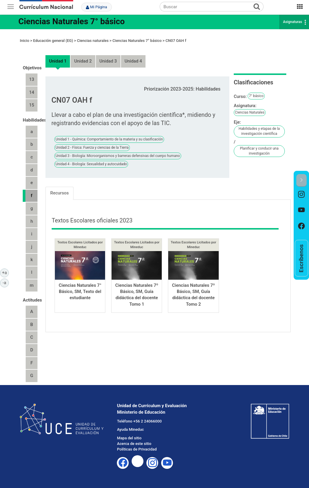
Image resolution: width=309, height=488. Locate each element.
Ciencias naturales (93, 40)
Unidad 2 (82, 61)
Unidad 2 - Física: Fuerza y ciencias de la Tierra (92, 147)
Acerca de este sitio (134, 443)
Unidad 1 (57, 61)
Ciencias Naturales (249, 112)
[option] (301, 195)
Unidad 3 (108, 61)
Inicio (24, 40)
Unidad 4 (133, 61)
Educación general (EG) (53, 40)
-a (6, 282)
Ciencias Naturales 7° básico (71, 21)
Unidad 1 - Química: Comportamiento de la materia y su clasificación (109, 139)
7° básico (256, 96)
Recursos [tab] (59, 193)
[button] (301, 180)
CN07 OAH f (176, 40)
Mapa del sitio (129, 438)
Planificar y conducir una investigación (259, 150)
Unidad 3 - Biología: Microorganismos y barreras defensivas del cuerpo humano (117, 156)
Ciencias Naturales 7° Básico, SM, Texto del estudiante (80, 292)
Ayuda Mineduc (130, 429)
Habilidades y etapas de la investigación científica (259, 131)
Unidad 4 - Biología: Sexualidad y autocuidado (91, 164)
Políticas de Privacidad (136, 449)
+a (5, 272)
